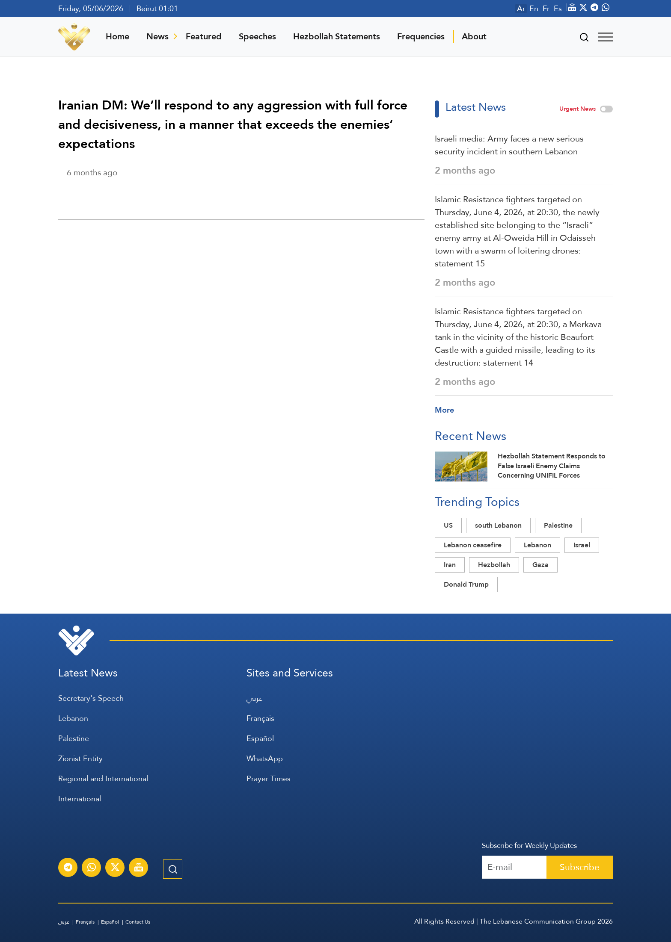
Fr (546, 8)
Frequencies (421, 36)
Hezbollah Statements (336, 36)
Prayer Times (268, 778)
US (448, 525)
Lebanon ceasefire (473, 545)
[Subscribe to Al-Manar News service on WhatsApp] (91, 868)
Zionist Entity (80, 758)
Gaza (540, 564)
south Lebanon (498, 525)
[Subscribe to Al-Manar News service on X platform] (115, 868)
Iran (450, 564)
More (444, 410)
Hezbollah (494, 564)
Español (260, 738)
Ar (521, 8)
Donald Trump (466, 584)
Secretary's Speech (91, 698)
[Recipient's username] (514, 867)
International (79, 798)
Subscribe (580, 867)
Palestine (558, 525)
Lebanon (537, 545)
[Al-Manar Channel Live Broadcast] (138, 868)
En (533, 8)
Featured (204, 36)
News (157, 36)
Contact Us (137, 922)
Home (117, 36)
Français (260, 718)
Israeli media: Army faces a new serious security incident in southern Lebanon (509, 144)
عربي (254, 698)
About (474, 36)
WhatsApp (264, 758)
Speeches (257, 36)
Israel (581, 545)
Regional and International (103, 778)
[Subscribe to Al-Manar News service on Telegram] (68, 868)
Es (558, 8)
